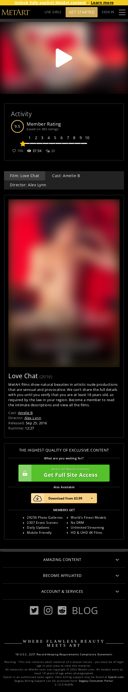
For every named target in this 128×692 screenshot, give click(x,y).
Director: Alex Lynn (28, 184)
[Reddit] (62, 610)
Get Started (82, 12)
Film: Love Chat (24, 175)
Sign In (108, 12)
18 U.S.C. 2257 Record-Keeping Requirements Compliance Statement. (64, 654)
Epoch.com (116, 677)
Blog (85, 610)
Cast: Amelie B (66, 175)
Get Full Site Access (63, 473)
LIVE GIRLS (53, 12)
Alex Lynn (32, 417)
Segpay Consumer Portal (96, 681)
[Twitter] (34, 610)
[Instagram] (48, 610)
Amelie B (25, 412)
